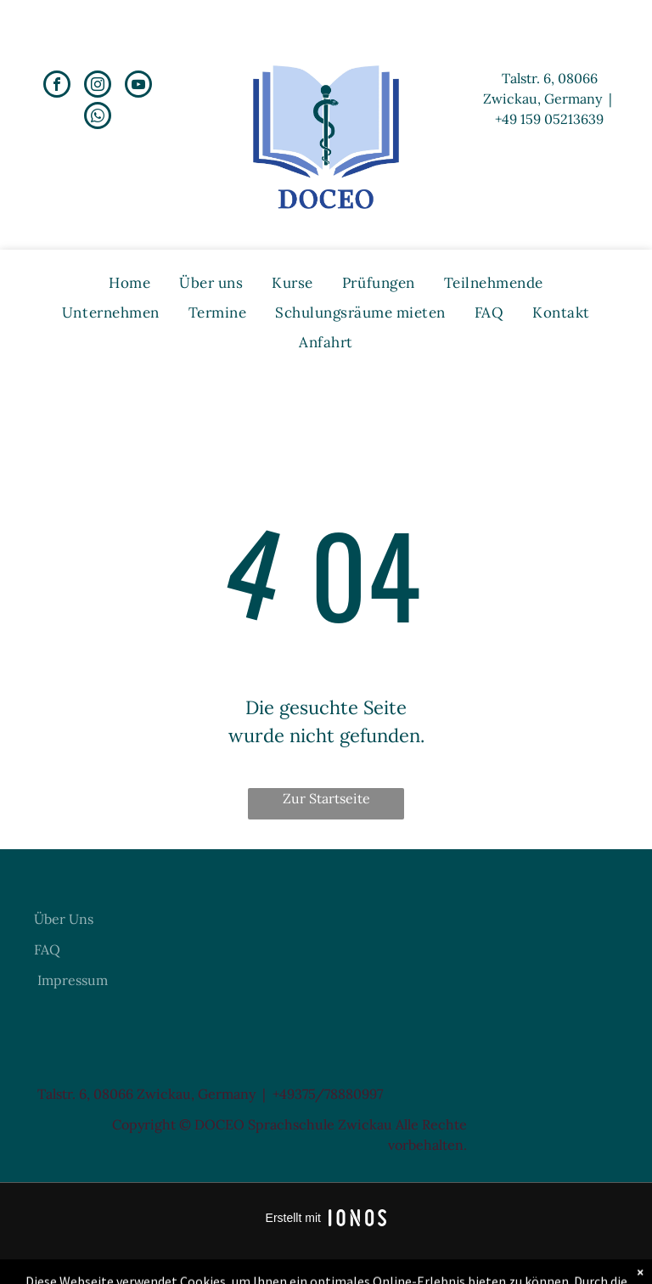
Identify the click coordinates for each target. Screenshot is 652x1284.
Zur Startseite (326, 798)
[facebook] (56, 86)
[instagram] (97, 86)
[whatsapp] (97, 117)
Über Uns (63, 918)
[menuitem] (129, 283)
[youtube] (138, 86)
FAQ (47, 949)
